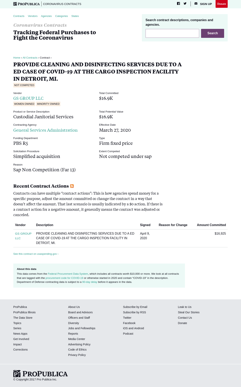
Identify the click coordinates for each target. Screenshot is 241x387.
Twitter (127, 317)
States (76, 16)
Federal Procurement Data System (68, 273)
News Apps (20, 333)
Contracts (19, 16)
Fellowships (88, 328)
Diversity (73, 323)
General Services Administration (47, 130)
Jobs (71, 328)
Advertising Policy (79, 344)
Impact (17, 344)
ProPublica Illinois (24, 312)
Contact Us (185, 317)
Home (16, 57)
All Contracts (30, 57)
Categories (62, 16)
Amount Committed (210, 225)
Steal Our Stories (189, 312)
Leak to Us (185, 307)
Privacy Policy (77, 355)
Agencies (47, 16)
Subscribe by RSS (135, 312)
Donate (221, 3)
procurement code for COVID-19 (64, 277)
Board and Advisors (80, 312)
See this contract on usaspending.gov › (36, 253)
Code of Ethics (77, 349)
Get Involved (21, 339)
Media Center (77, 339)
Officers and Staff (79, 317)
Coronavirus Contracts (63, 4)
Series (17, 328)
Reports (73, 333)
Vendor (22, 225)
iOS (125, 328)
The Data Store (23, 317)
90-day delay (90, 282)
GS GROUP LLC (29, 98)
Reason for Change (174, 225)
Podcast (128, 333)
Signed (146, 225)
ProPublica (20, 307)
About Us (74, 307)
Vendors (33, 16)
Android (139, 328)
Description (46, 225)
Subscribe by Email (135, 307)
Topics (17, 323)
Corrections (20, 349)
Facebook (129, 323)
